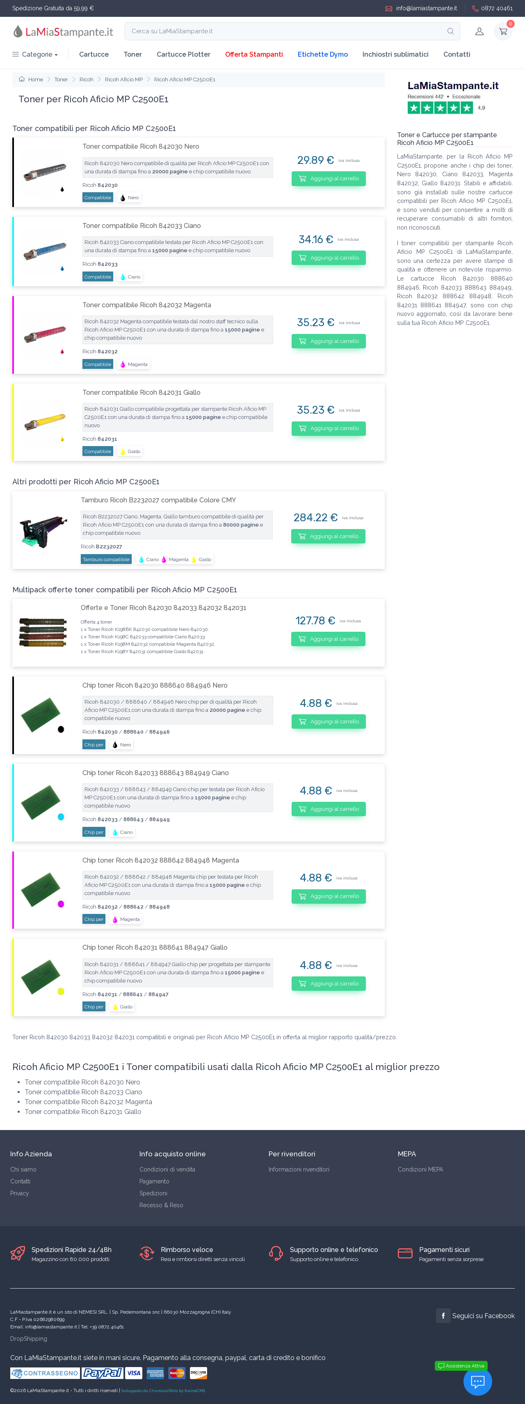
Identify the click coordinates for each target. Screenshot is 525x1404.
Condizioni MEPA (420, 1169)
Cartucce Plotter (183, 54)
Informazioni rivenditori (299, 1169)
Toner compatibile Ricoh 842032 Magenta (146, 305)
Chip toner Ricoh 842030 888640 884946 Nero (155, 685)
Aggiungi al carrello (329, 178)
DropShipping (28, 1338)
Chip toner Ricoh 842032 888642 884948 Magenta (160, 860)
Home (31, 79)
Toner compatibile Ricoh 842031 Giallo (141, 392)
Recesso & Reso (161, 1205)
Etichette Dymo (323, 54)
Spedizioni (153, 1193)
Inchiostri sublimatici (396, 54)
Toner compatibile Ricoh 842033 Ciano (141, 226)
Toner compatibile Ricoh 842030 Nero (140, 146)
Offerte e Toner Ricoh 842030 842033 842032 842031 (164, 608)
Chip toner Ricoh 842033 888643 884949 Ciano (155, 773)
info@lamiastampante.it (421, 8)
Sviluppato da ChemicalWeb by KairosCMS (163, 1390)
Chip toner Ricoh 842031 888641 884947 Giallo (155, 947)
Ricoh (87, 79)
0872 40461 (492, 8)
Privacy (19, 1193)
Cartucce (94, 54)
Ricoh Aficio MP (124, 79)
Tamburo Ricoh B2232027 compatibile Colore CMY (158, 500)
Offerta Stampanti (254, 54)
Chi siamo (23, 1169)
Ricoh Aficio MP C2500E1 (184, 79)
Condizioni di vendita (167, 1169)
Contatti (456, 54)
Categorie (32, 54)
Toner (132, 54)
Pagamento (154, 1181)
